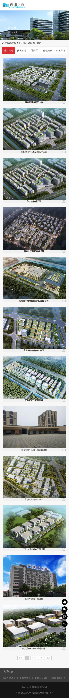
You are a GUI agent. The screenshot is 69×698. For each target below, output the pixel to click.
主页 (18, 43)
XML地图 (43, 687)
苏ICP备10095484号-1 (24, 693)
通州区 (34, 50)
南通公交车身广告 (58, 678)
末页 (48, 657)
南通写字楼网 (25, 678)
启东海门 (60, 50)
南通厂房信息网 (9, 678)
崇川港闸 (37, 43)
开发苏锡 (21, 50)
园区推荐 (27, 43)
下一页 (39, 657)
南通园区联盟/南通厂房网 (43, 693)
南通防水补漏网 (41, 678)
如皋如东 (47, 50)
